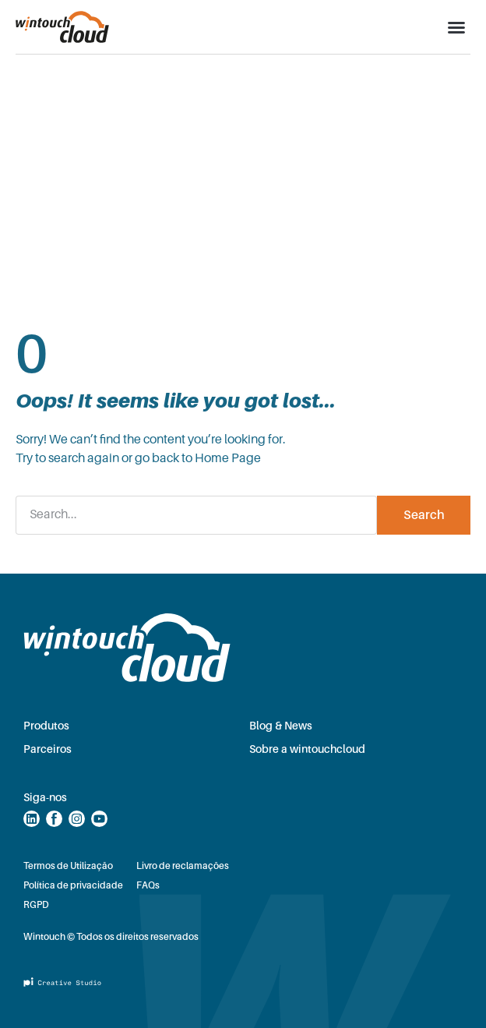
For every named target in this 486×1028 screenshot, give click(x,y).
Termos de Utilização (68, 865)
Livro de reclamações (182, 865)
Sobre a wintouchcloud (307, 749)
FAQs (148, 885)
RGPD (36, 904)
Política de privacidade (73, 885)
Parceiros (47, 749)
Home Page (228, 458)
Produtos (46, 725)
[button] (456, 27)
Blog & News (280, 725)
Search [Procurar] (424, 515)
